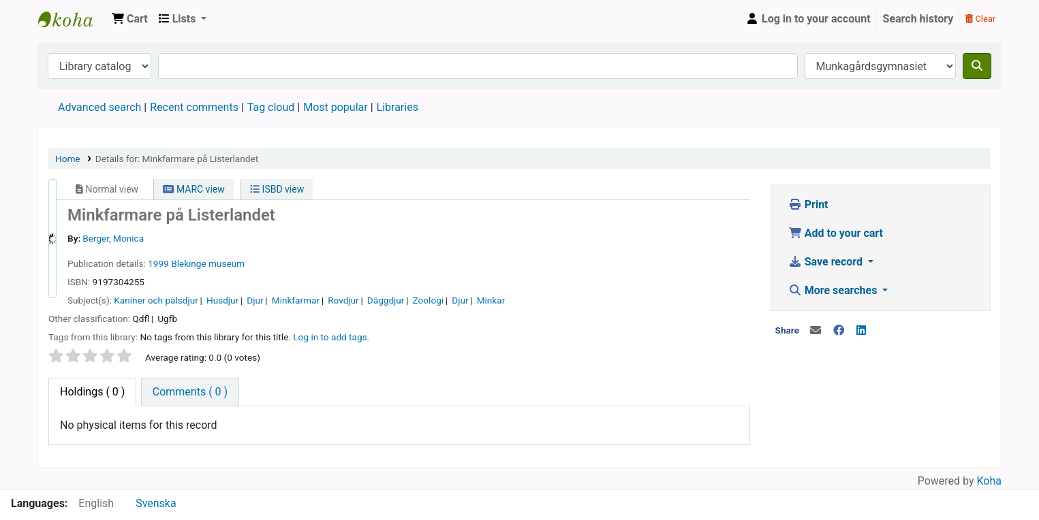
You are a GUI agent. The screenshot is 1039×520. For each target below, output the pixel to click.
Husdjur (222, 300)
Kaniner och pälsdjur (156, 300)
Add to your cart (835, 233)
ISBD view (277, 189)
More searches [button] (834, 290)
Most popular (335, 107)
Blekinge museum (208, 263)
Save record (826, 261)
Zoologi (428, 300)
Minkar (491, 300)
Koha (989, 480)
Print (808, 204)
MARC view (193, 189)
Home (67, 158)
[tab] (190, 392)
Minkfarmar (296, 300)
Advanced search (99, 107)
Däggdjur (386, 300)
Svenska (156, 503)
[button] (129, 19)
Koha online (72, 19)
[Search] (977, 66)
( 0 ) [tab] (92, 391)
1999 (158, 263)
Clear (980, 19)
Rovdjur (343, 300)
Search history (918, 18)
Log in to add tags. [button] (331, 336)
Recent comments (194, 107)
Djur (255, 300)
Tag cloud (271, 107)
